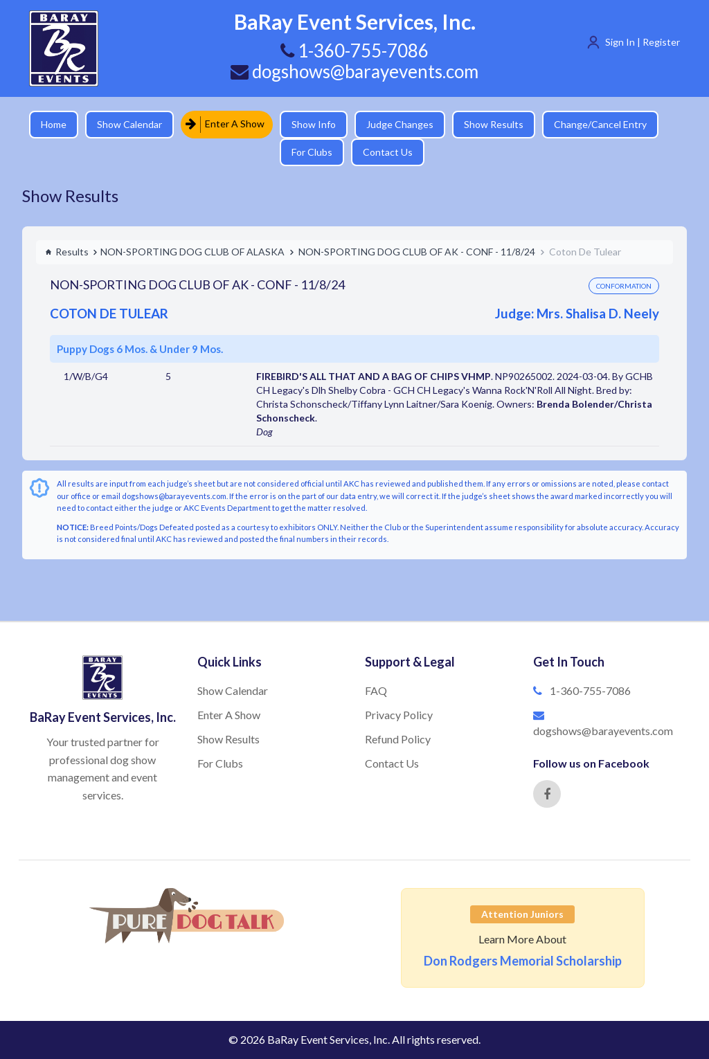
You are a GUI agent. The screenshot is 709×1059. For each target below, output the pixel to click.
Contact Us (388, 152)
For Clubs (311, 152)
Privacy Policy (399, 714)
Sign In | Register (642, 42)
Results (67, 251)
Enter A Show (225, 124)
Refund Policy (398, 738)
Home (53, 124)
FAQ (376, 690)
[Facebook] (547, 794)
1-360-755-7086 (590, 690)
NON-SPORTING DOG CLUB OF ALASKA (192, 251)
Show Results (493, 124)
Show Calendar (129, 124)
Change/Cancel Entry (600, 124)
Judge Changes (399, 124)
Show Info (313, 124)
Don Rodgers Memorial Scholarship (523, 960)
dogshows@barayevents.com (354, 71)
